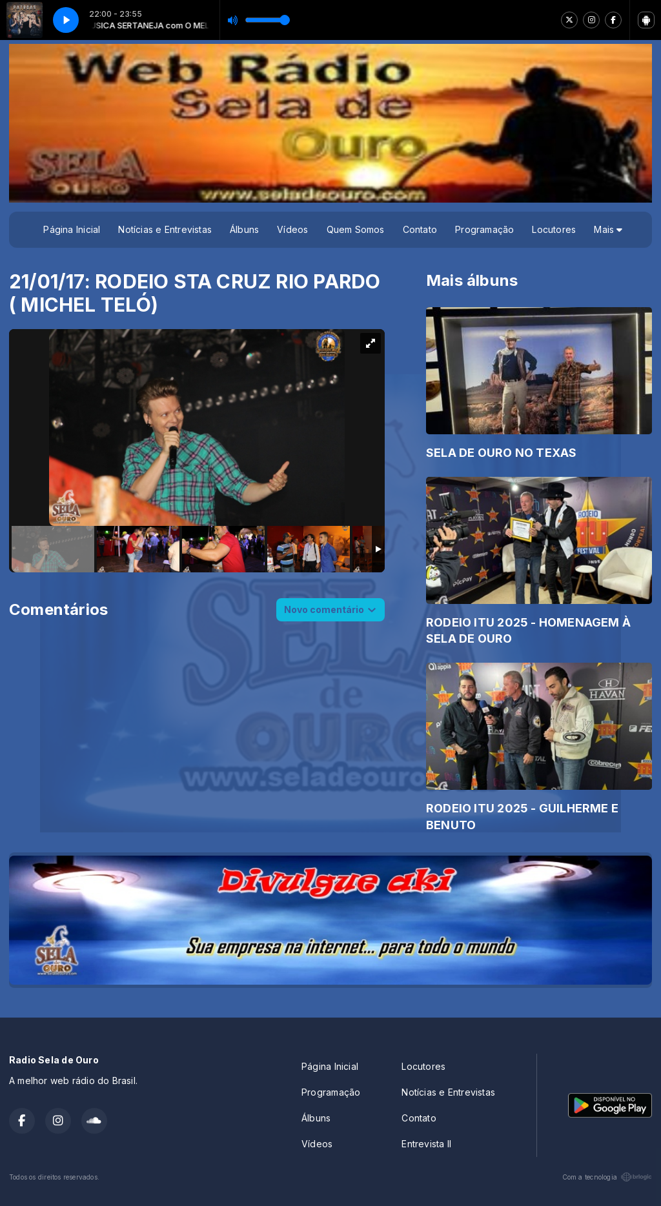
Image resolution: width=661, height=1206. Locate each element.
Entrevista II (426, 1143)
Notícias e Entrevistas (165, 229)
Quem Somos (356, 229)
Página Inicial (71, 229)
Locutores (554, 229)
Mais (608, 229)
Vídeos (292, 229)
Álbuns (244, 229)
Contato (420, 229)
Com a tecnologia (607, 1176)
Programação (484, 229)
